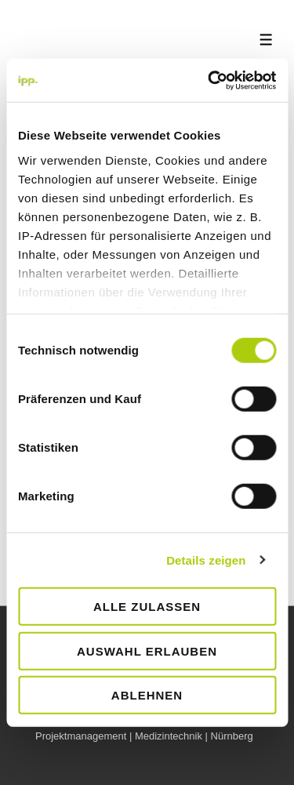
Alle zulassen (147, 606)
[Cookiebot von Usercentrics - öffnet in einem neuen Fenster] (209, 80)
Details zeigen (205, 559)
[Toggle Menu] (266, 40)
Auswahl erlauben (147, 650)
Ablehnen (147, 695)
